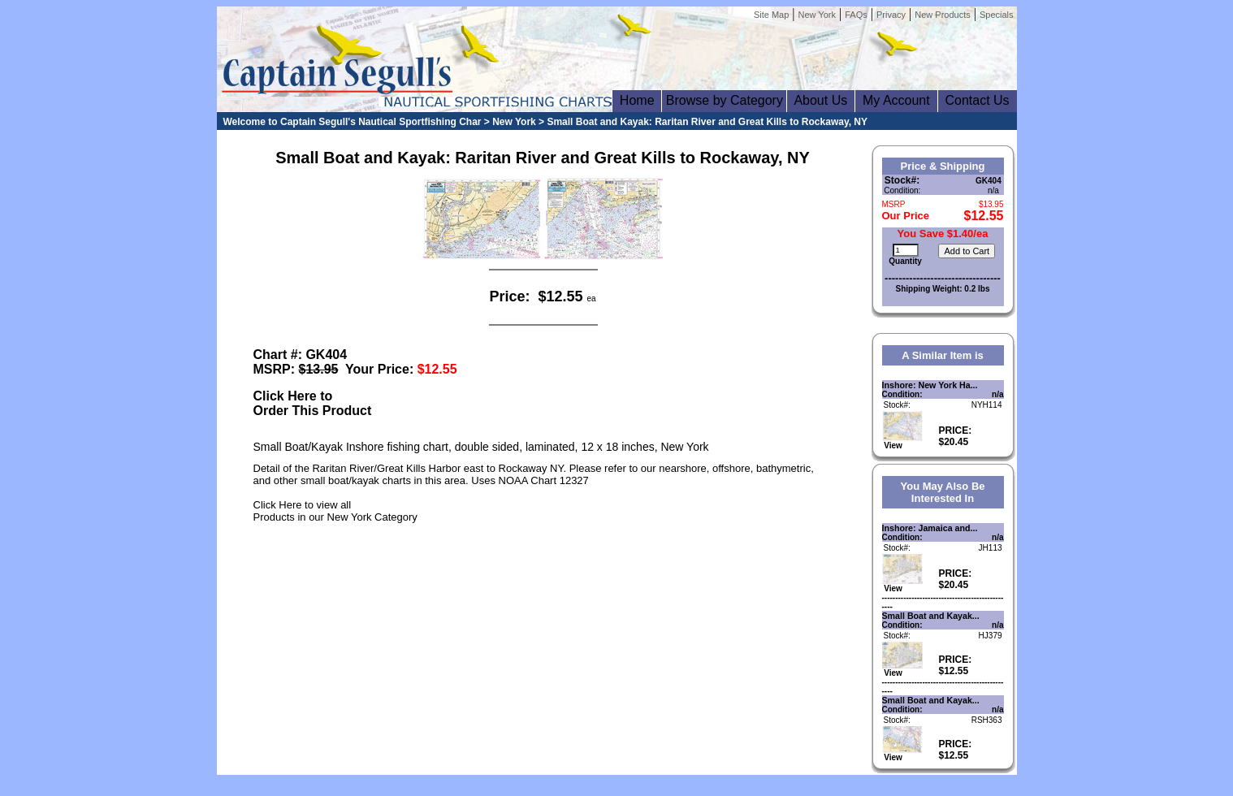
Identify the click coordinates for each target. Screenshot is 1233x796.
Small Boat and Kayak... (931, 616)
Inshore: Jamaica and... (930, 528)
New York (817, 14)
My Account (896, 100)
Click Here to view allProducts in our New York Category (335, 511)
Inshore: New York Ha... (930, 385)
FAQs (856, 14)
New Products (942, 14)
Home (636, 100)
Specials (997, 14)
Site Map (771, 14)
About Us (820, 100)
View (902, 442)
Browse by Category (724, 100)
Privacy (891, 14)
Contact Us (977, 100)
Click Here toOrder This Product (312, 403)
